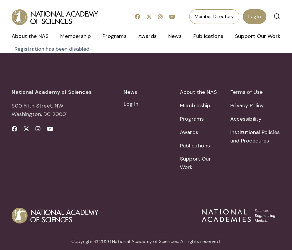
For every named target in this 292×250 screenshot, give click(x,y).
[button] (276, 16)
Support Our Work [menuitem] (257, 36)
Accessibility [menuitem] (245, 118)
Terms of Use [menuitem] (246, 92)
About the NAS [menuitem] (30, 36)
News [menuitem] (175, 36)
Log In (254, 16)
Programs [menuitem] (114, 36)
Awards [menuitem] (147, 36)
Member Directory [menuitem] (214, 16)
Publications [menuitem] (208, 36)
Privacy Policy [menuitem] (247, 105)
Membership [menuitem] (75, 36)
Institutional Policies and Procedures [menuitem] (255, 136)
